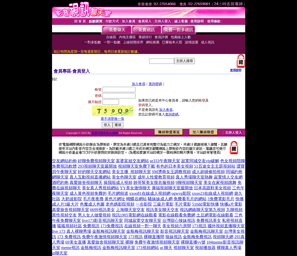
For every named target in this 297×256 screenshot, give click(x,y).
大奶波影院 (71, 199)
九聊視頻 (234, 209)
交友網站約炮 (64, 161)
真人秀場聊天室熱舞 (194, 177)
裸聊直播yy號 (193, 242)
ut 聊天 (166, 247)
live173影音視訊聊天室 (102, 220)
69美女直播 (75, 242)
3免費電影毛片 (221, 199)
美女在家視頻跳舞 (219, 182)
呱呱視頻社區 (69, 226)
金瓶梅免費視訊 (197, 237)
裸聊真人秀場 (229, 247)
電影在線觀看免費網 (176, 215)
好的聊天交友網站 (94, 171)
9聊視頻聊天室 (189, 182)
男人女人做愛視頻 (94, 215)
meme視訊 (70, 247)
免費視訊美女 (208, 220)
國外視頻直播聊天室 (226, 226)
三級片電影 (163, 204)
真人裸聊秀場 (78, 231)
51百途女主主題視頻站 (214, 166)
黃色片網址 (115, 199)
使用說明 (235, 70)
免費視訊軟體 (64, 166)
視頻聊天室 (183, 247)
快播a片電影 (231, 204)
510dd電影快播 (205, 204)
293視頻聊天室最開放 (97, 166)
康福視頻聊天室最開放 (172, 188)
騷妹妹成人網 (160, 199)
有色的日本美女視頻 (174, 166)
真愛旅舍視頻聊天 (86, 182)
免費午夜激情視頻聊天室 (104, 237)
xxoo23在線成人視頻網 (212, 193)
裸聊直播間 (154, 237)
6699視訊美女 (102, 209)
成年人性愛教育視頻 (156, 177)
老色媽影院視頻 (120, 204)
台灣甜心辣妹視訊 (178, 220)
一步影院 (143, 204)
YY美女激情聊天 (135, 188)
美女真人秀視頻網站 (100, 188)
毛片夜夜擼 (93, 199)
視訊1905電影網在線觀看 (134, 215)
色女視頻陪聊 (232, 161)
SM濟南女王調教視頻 (171, 171)
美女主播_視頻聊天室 (131, 171)
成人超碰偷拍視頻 (208, 171)
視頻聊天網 (223, 237)
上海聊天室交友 (130, 209)
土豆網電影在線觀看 (214, 215)
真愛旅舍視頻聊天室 (70, 209)
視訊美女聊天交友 (162, 209)
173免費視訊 (111, 226)
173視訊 (199, 226)
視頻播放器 (205, 247)
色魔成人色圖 (92, 204)
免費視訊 (91, 226)
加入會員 (138, 84)
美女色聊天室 (124, 177)
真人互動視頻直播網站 (90, 177)
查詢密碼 (155, 84)
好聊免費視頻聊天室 (96, 161)
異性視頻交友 (64, 215)
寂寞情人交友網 (228, 177)
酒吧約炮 (60, 182)
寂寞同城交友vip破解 (105, 132)
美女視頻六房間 (176, 226)
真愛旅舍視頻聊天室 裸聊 (110, 242)
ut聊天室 (59, 253)
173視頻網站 (147, 247)
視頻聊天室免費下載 (136, 166)
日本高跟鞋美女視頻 (212, 188)
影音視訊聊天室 (174, 231)
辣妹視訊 (173, 237)
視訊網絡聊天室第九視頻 (202, 209)
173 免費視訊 (69, 237)
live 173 (58, 231)
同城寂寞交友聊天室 (142, 220)
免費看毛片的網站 (190, 199)
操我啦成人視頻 (118, 182)
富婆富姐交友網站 (132, 161)
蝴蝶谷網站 (136, 199)
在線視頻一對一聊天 (142, 226)
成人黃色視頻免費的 (88, 193)
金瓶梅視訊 (91, 247)
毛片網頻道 (118, 193)
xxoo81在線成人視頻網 (150, 193)
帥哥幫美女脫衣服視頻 (154, 182)
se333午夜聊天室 (165, 161)
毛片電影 (183, 204)
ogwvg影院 (181, 193)
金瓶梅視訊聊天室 (108, 231)
